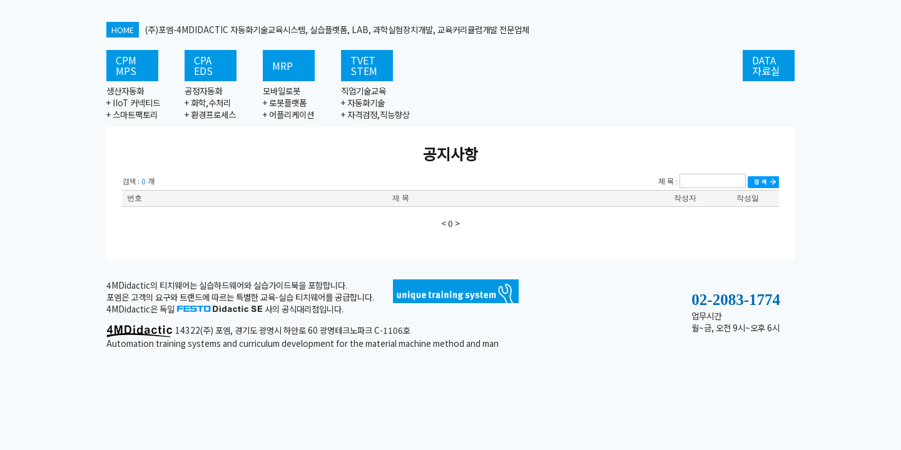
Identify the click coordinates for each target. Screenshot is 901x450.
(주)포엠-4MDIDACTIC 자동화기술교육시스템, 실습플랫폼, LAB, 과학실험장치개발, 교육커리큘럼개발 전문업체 (317, 29)
